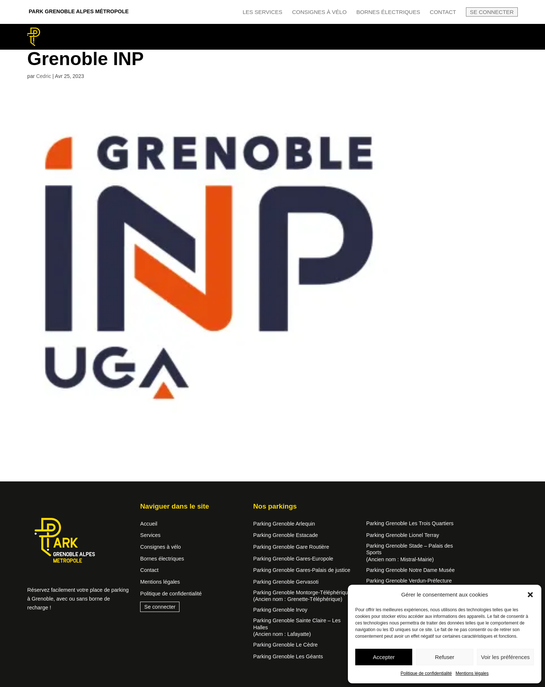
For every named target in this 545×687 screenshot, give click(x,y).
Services (150, 535)
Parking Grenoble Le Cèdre (285, 645)
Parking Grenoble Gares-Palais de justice (301, 570)
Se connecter (492, 12)
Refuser (445, 657)
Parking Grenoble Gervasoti (286, 582)
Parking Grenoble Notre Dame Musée (410, 570)
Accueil (148, 524)
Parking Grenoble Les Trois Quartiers (410, 523)
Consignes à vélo (319, 12)
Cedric (43, 76)
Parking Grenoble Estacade (285, 535)
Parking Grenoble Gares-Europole (293, 559)
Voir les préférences (505, 657)
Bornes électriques (388, 12)
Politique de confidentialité (426, 673)
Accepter (384, 657)
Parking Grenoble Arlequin (284, 524)
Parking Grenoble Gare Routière (291, 547)
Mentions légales (472, 673)
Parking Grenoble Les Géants (288, 656)
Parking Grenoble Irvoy (280, 610)
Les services (262, 12)
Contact (443, 12)
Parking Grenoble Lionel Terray (402, 535)
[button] (530, 594)
